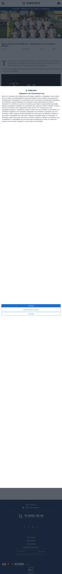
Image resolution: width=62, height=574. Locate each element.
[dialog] (31, 287)
